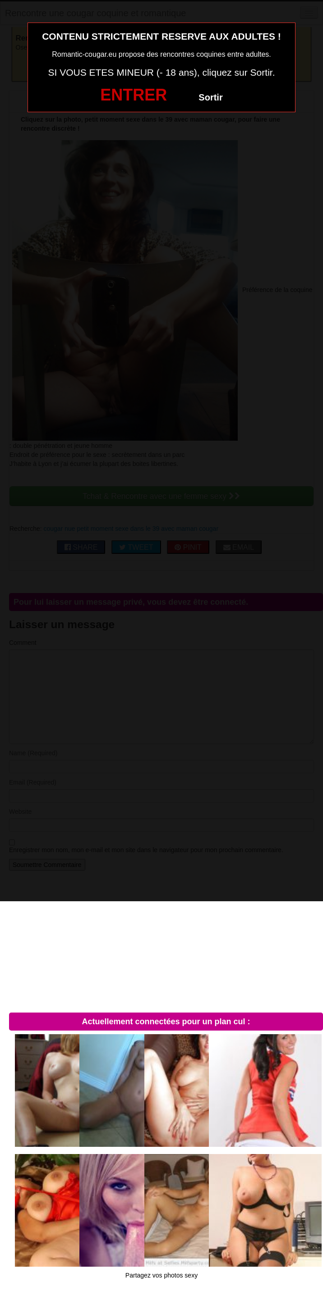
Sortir (210, 97)
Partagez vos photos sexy (161, 1275)
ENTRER (133, 95)
